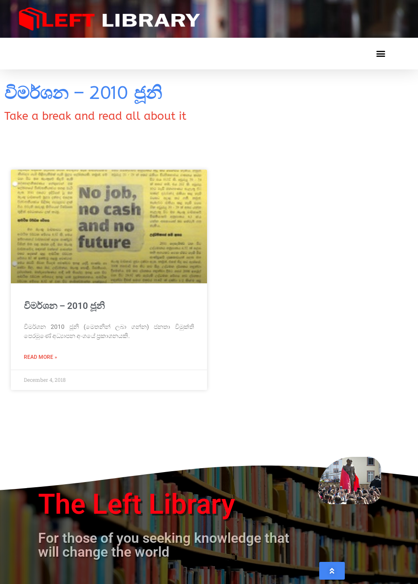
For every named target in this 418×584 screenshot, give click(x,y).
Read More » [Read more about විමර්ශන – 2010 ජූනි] (40, 357)
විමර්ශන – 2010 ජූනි (64, 306)
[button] (380, 53)
